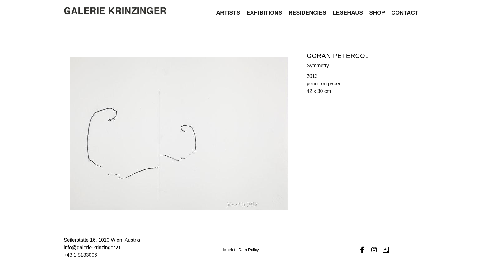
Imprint (229, 249)
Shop (377, 10)
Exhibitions (264, 10)
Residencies (307, 10)
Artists (228, 10)
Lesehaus (347, 10)
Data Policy (249, 249)
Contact (404, 10)
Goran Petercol (338, 55)
